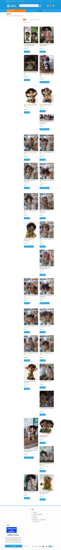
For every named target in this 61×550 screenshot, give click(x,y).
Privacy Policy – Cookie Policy (39, 519)
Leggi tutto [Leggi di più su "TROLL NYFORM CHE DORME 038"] (27, 112)
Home (7, 15)
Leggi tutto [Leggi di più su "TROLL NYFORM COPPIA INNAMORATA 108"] (42, 274)
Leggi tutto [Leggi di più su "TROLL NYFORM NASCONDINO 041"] (27, 303)
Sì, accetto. (13, 546)
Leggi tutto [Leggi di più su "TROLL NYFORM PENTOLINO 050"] (42, 360)
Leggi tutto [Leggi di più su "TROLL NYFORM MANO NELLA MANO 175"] (42, 471)
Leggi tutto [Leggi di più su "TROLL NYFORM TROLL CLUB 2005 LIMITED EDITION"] (27, 51)
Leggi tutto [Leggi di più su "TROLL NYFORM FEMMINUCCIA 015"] (42, 159)
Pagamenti (34, 517)
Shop (11, 15)
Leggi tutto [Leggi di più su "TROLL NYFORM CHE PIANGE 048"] (27, 80)
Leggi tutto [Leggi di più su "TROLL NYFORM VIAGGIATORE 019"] (42, 246)
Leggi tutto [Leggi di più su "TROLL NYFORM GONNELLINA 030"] (27, 218)
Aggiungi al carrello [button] (44, 82)
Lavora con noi (35, 521)
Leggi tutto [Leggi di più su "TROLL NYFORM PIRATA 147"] (42, 387)
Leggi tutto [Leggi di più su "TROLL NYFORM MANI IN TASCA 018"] (27, 187)
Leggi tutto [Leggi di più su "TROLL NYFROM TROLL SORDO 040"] (42, 218)
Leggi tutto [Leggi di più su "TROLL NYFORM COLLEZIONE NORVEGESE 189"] (42, 51)
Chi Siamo (34, 512)
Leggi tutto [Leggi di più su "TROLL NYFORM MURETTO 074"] (27, 332)
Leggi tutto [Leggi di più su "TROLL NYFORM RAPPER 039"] (42, 111)
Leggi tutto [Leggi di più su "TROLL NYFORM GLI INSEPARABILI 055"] (42, 442)
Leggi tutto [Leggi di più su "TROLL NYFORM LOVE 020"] (42, 332)
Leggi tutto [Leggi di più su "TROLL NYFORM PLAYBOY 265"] (27, 498)
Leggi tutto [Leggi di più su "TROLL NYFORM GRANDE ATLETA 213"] (27, 388)
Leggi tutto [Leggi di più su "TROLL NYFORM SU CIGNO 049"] (42, 414)
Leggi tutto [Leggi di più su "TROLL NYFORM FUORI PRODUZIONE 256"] (42, 499)
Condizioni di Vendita (37, 514)
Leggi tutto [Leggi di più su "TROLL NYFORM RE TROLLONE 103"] (27, 360)
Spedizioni (34, 516)
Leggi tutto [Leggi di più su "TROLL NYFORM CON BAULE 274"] (27, 159)
